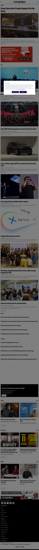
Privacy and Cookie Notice (21, 89)
